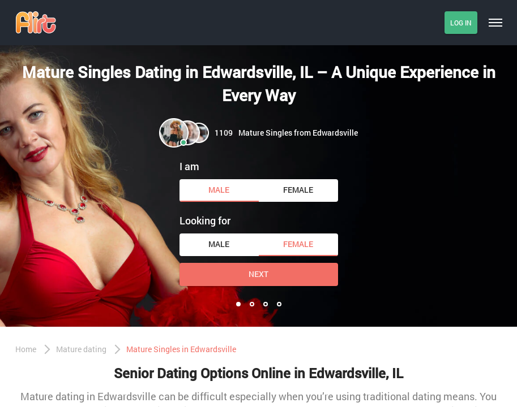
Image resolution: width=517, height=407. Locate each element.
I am (189, 166)
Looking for (205, 220)
